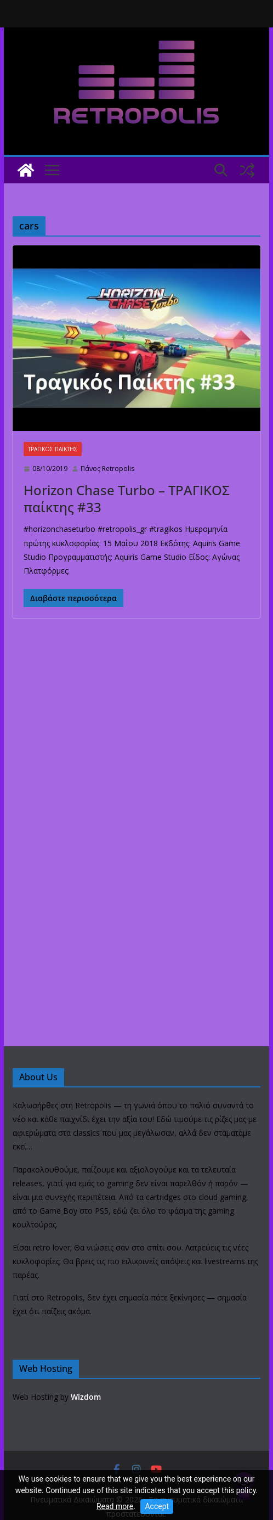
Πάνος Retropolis (107, 468)
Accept (157, 1506)
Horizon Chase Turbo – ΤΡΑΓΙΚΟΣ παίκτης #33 (127, 498)
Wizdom (86, 1397)
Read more (114, 1506)
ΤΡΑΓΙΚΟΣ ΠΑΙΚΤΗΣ (52, 449)
